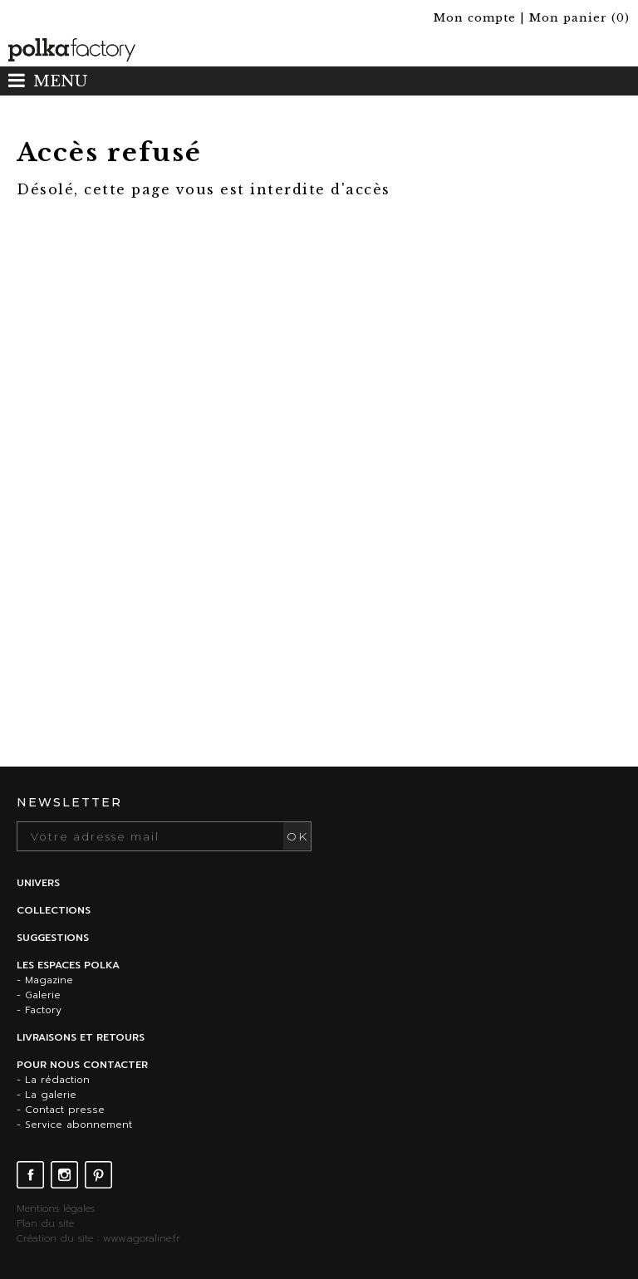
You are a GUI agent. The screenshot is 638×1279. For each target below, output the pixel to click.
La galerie (50, 1094)
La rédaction (57, 1079)
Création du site (55, 1238)
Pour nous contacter (82, 1064)
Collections (54, 910)
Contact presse (65, 1109)
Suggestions (53, 937)
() (579, 18)
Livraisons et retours (81, 1037)
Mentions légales (56, 1208)
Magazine (49, 980)
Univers (38, 882)
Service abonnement (78, 1124)
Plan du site (45, 1223)
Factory (43, 1009)
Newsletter (69, 802)
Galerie (43, 994)
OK (297, 836)
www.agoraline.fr (141, 1238)
